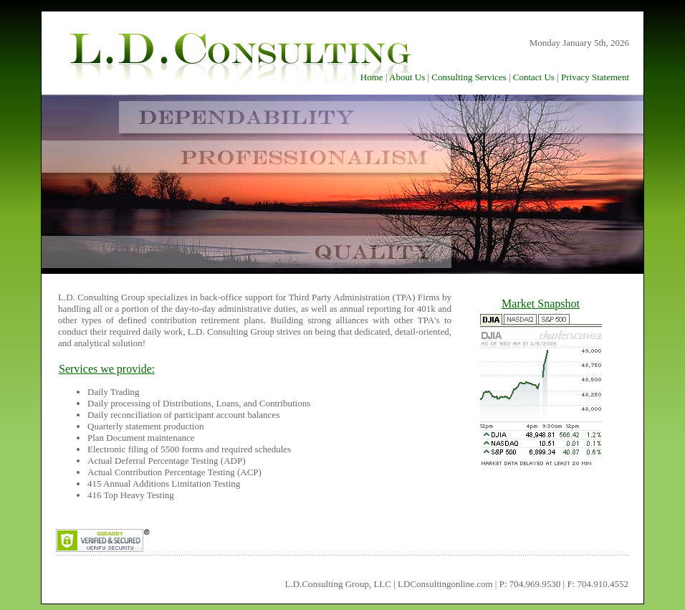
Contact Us (534, 77)
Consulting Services (468, 77)
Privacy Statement (595, 77)
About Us (407, 77)
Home (371, 77)
